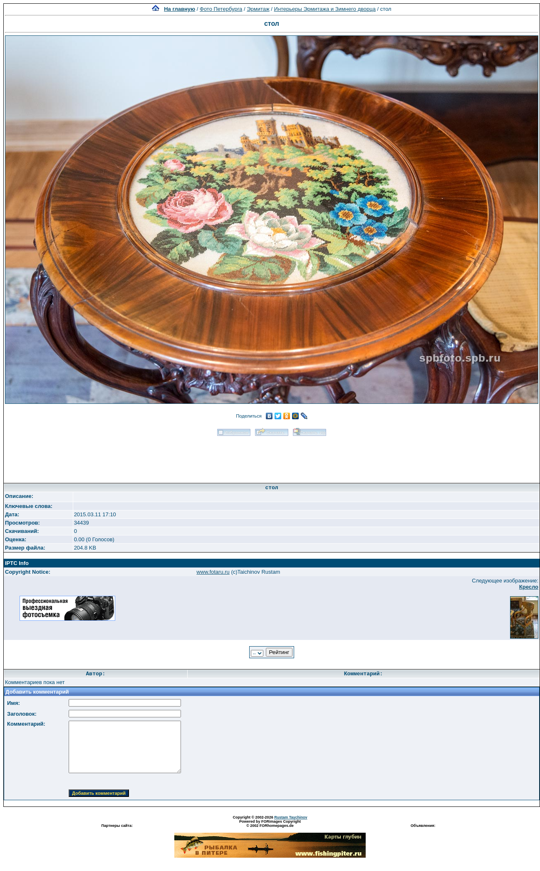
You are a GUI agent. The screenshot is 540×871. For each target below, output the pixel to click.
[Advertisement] (271, 456)
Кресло (528, 587)
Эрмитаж (258, 9)
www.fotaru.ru (212, 572)
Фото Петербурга (221, 9)
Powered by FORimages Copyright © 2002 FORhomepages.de (270, 823)
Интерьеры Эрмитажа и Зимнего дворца (325, 9)
